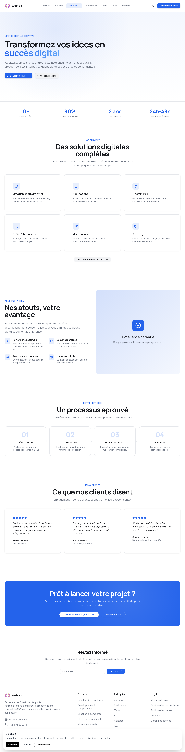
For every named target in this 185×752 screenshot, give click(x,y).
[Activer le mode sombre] (153, 5)
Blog (115, 5)
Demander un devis (169, 5)
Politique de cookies (161, 710)
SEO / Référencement (89, 719)
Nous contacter (113, 614)
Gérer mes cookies (161, 720)
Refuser (27, 744)
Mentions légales (160, 700)
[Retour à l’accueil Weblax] (13, 6)
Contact (126, 5)
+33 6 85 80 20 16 (16, 724)
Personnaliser (43, 744)
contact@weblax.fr (17, 719)
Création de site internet (91, 700)
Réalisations (91, 5)
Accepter (12, 744)
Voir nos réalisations (47, 75)
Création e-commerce (90, 713)
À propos (59, 5)
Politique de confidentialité (165, 705)
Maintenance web (87, 724)
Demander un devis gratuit (79, 614)
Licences (155, 715)
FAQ (116, 725)
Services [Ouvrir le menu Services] (74, 5)
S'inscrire (116, 671)
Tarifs (105, 5)
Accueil (46, 5)
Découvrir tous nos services (92, 259)
